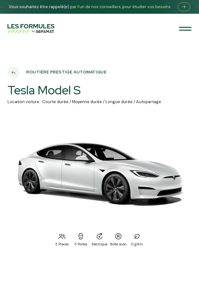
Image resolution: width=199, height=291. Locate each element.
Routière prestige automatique (66, 72)
